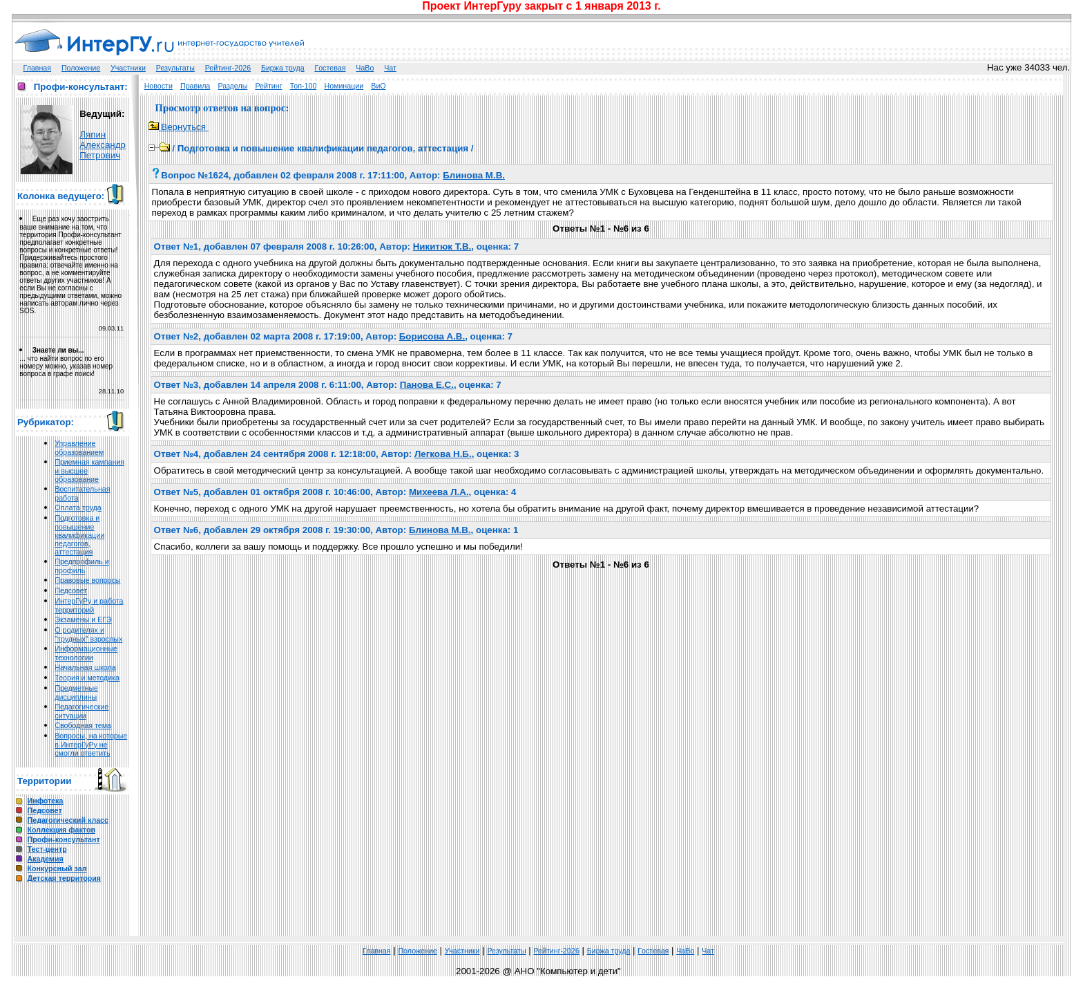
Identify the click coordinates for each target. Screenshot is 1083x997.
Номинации (343, 86)
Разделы (232, 86)
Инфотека (46, 800)
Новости (158, 86)
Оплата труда (78, 507)
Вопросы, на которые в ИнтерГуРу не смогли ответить (91, 744)
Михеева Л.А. (439, 492)
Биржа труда (283, 68)
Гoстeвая (329, 68)
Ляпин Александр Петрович (102, 144)
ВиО (378, 86)
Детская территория (65, 878)
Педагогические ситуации (81, 711)
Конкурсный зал (57, 868)
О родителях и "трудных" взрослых (88, 634)
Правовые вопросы (87, 580)
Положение (80, 68)
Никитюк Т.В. (442, 246)
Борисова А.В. (432, 336)
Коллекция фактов (61, 830)
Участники (128, 68)
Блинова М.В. (474, 175)
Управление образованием (79, 447)
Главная (37, 68)
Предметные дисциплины (76, 692)
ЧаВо (365, 68)
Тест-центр (47, 849)
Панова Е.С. (427, 385)
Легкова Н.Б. (443, 454)
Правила (195, 86)
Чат (390, 68)
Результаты (175, 68)
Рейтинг (268, 86)
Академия (46, 859)
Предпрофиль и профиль (82, 566)
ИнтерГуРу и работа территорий (89, 605)
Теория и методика (87, 677)
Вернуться (178, 127)
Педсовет (71, 590)
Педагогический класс (68, 820)
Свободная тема (83, 725)
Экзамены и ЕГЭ (83, 619)
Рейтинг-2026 (228, 68)
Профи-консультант (64, 839)
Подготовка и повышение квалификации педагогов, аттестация (79, 535)
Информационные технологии (86, 653)
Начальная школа (85, 667)
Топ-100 (303, 86)
